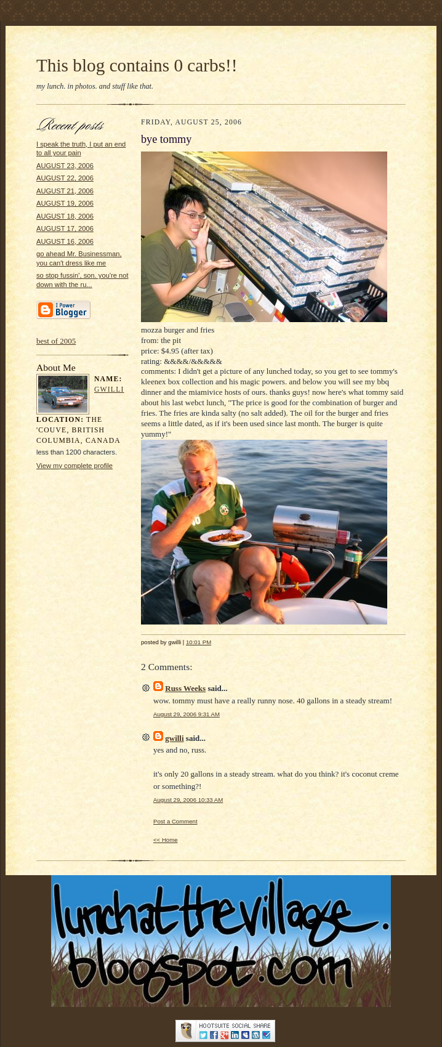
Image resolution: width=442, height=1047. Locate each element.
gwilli (109, 390)
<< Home (165, 839)
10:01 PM (198, 642)
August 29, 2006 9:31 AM (186, 714)
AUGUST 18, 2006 (65, 216)
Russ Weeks (185, 688)
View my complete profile (74, 465)
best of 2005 (56, 341)
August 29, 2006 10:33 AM (188, 799)
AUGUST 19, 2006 (65, 203)
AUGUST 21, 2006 (65, 191)
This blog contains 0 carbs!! (137, 65)
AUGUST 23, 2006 (65, 165)
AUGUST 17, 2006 (65, 228)
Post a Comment (175, 821)
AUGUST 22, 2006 (65, 178)
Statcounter (221, 1014)
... (170, 1030)
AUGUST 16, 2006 (65, 241)
